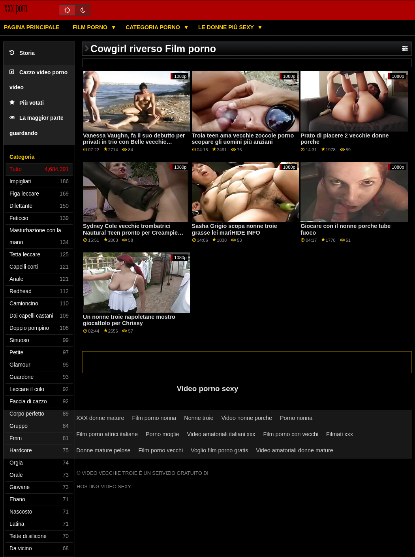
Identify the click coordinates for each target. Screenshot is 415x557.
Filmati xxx (339, 434)
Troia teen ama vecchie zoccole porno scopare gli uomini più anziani (243, 138)
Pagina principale (32, 27)
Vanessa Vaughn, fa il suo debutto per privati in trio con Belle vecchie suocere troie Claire (134, 142)
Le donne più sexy (226, 27)
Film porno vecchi (161, 450)
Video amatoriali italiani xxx (221, 434)
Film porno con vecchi (290, 434)
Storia (22, 53)
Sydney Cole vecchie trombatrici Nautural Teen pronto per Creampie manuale (130, 232)
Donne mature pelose (103, 450)
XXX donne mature (100, 418)
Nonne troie (198, 418)
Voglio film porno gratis (219, 450)
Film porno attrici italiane (107, 434)
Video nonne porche (247, 418)
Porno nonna (296, 418)
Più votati (26, 103)
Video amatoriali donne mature (294, 450)
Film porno (91, 27)
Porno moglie (162, 434)
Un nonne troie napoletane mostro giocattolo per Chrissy (129, 320)
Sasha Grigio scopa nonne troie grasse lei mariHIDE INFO (234, 229)
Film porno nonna (154, 418)
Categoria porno (154, 27)
